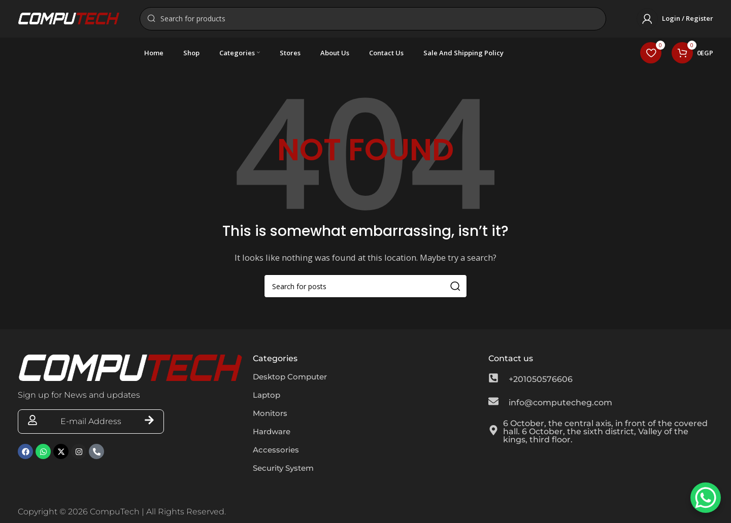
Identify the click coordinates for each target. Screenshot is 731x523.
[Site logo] (68, 19)
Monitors (271, 417)
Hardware (273, 435)
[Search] (373, 20)
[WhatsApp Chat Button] (705, 497)
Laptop (268, 398)
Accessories (277, 453)
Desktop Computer (293, 380)
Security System (286, 471)
